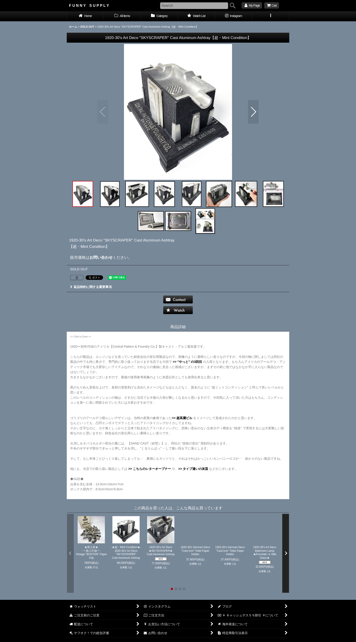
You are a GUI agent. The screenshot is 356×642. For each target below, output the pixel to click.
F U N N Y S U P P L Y (89, 5)
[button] (270, 16)
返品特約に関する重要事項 (91, 287)
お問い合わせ (101, 257)
